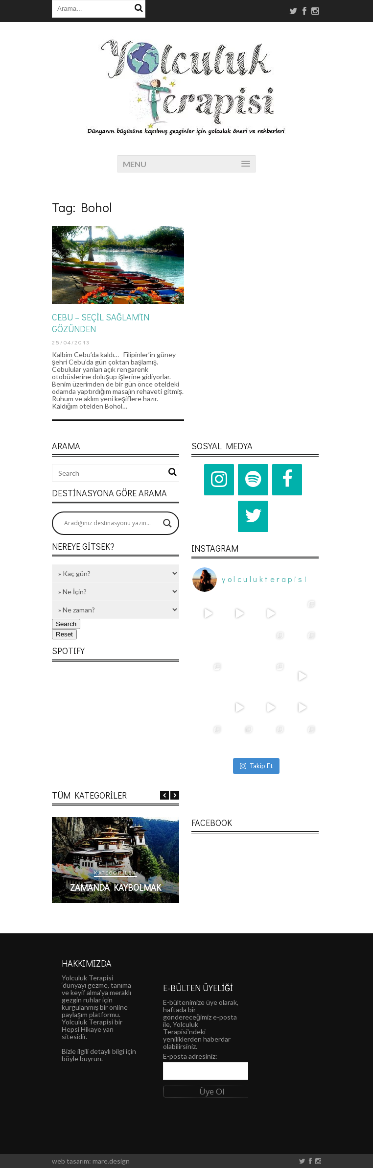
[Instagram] (219, 479)
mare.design (111, 1161)
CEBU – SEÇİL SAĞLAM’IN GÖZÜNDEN (100, 322)
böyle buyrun (81, 1058)
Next (174, 795)
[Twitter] (253, 516)
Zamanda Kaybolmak (163, 887)
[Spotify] (253, 479)
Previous (164, 795)
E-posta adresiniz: (190, 1056)
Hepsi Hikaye (81, 1029)
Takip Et (256, 766)
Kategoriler (163, 872)
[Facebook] (287, 479)
